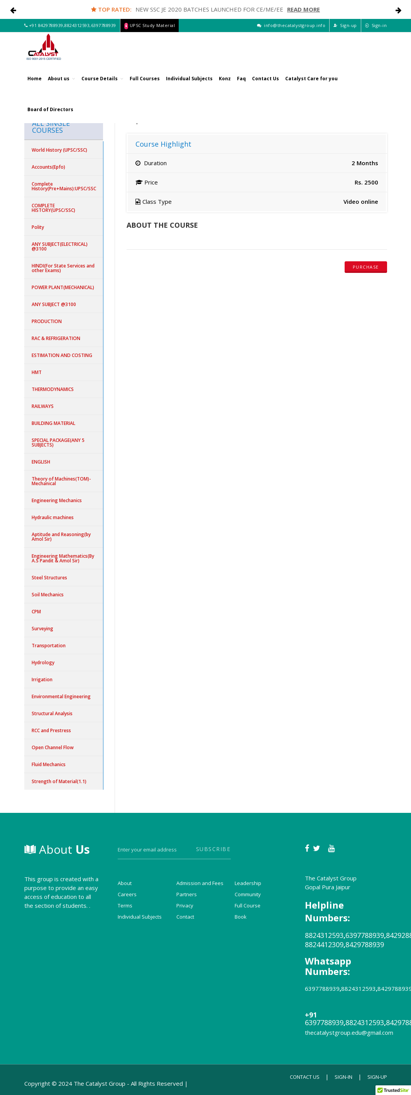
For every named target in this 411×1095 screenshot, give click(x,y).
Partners (186, 894)
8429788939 (50, 34)
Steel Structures (49, 577)
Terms (125, 905)
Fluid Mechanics (49, 764)
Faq (241, 86)
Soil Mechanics (48, 594)
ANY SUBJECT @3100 (54, 304)
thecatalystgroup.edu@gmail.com (349, 1032)
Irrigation (42, 679)
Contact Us (265, 86)
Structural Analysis (52, 713)
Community (248, 894)
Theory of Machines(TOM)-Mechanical (61, 481)
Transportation (49, 645)
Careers (127, 894)
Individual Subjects (189, 86)
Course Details (102, 86)
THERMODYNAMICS (53, 389)
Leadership (248, 883)
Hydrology (43, 662)
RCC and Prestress (51, 730)
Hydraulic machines (53, 517)
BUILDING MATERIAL (53, 423)
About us (61, 86)
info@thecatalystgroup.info (291, 34)
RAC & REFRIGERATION (56, 338)
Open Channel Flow (53, 747)
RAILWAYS (43, 406)
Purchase (366, 267)
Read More (303, 9)
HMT (37, 372)
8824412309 (324, 944)
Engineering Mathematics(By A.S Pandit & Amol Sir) (63, 558)
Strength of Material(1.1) (59, 781)
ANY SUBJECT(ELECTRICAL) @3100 (60, 246)
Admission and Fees (199, 883)
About (57, 849)
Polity (38, 227)
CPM (36, 611)
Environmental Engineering (61, 696)
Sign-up (345, 34)
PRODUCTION (47, 321)
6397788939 (103, 34)
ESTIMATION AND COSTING (62, 355)
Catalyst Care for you (311, 86)
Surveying (42, 628)
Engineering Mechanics (57, 500)
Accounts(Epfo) (48, 167)
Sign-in (376, 34)
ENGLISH (41, 462)
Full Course (247, 905)
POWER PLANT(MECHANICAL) (63, 287)
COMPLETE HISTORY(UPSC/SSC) (53, 207)
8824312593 (77, 34)
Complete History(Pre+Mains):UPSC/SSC (64, 186)
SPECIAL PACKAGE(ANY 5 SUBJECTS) (58, 442)
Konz (225, 86)
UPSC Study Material (149, 34)
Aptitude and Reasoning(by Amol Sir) (61, 536)
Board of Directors (50, 117)
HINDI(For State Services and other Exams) (63, 268)
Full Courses (145, 86)
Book (241, 916)
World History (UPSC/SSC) (59, 150)
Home (34, 86)
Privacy (184, 905)
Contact (185, 916)
